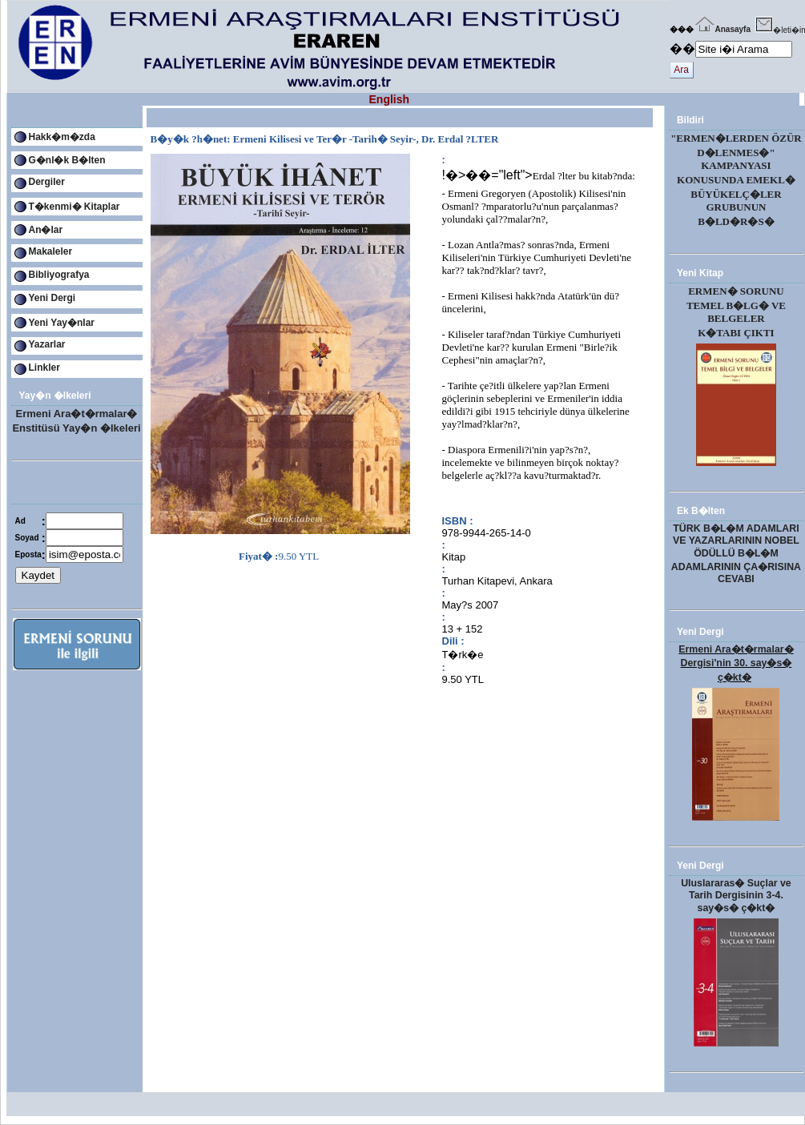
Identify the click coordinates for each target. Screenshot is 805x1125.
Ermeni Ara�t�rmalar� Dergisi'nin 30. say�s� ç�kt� (735, 663)
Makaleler (51, 251)
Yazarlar (47, 344)
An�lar (46, 229)
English (389, 99)
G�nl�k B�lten (67, 160)
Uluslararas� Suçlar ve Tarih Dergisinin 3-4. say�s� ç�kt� (736, 896)
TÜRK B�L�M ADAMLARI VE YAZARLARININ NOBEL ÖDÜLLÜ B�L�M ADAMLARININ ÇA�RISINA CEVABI (736, 554)
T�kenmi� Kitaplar (74, 206)
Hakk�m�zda (62, 137)
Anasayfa (722, 29)
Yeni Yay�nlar (62, 322)
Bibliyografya (59, 274)
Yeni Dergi (52, 297)
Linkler (44, 367)
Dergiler (47, 181)
